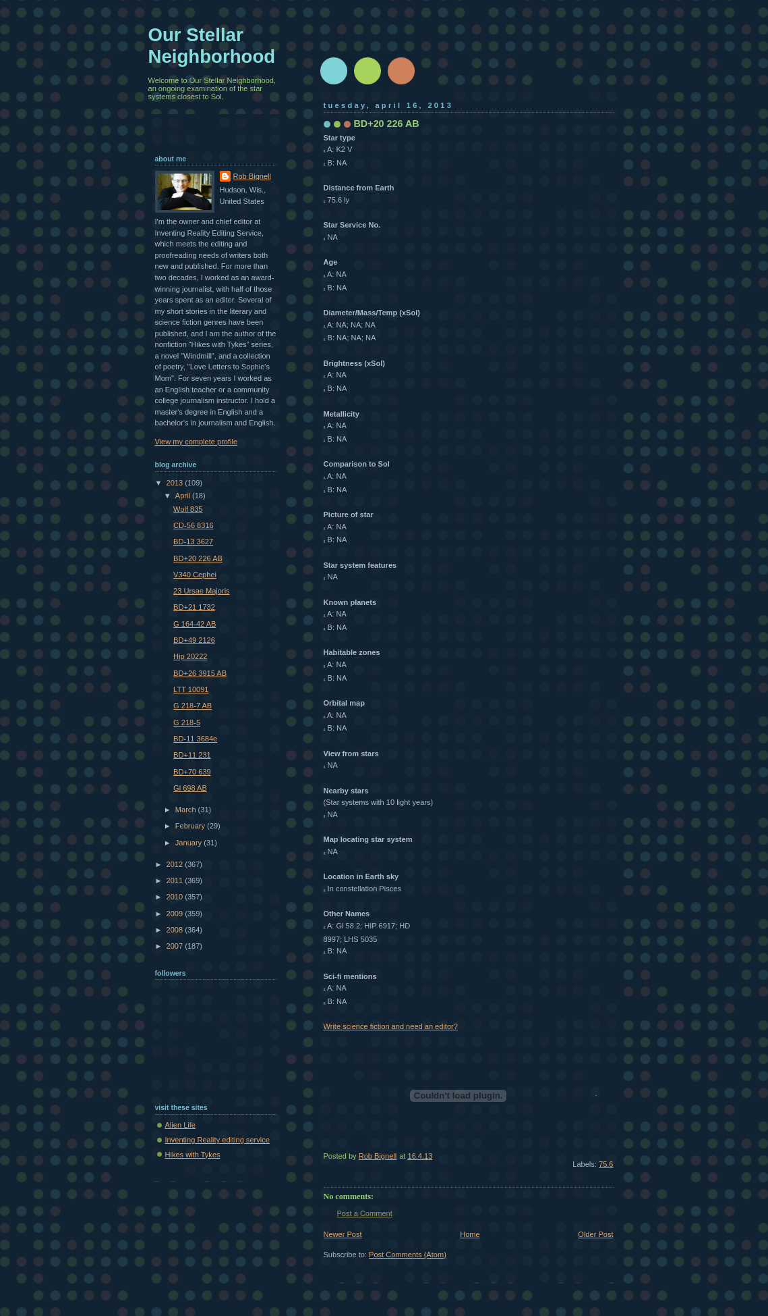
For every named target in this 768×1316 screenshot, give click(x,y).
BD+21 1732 (194, 607)
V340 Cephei (194, 575)
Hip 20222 (190, 656)
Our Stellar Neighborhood (212, 45)
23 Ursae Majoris (201, 591)
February (191, 826)
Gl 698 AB (190, 788)
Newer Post (343, 1234)
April (183, 496)
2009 (176, 914)
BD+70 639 (192, 772)
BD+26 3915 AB (200, 673)
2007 (176, 946)
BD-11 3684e (195, 739)
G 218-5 (186, 722)
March (186, 810)
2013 (176, 483)
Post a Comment (364, 1213)
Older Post (595, 1234)
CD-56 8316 (193, 525)
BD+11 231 (192, 755)
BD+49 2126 (194, 640)
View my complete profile (196, 442)
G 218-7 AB (192, 706)
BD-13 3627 (193, 541)
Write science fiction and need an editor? (391, 1026)
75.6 (606, 1164)
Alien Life (180, 1125)
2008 (176, 930)
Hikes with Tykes (192, 1155)
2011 (176, 880)
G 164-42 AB (194, 624)
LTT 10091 (190, 689)
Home (469, 1234)
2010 (176, 897)
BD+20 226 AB (198, 558)
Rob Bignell (252, 176)
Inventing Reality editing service (217, 1140)
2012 (176, 864)
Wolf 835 (187, 509)
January (189, 843)
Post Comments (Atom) (407, 1255)
